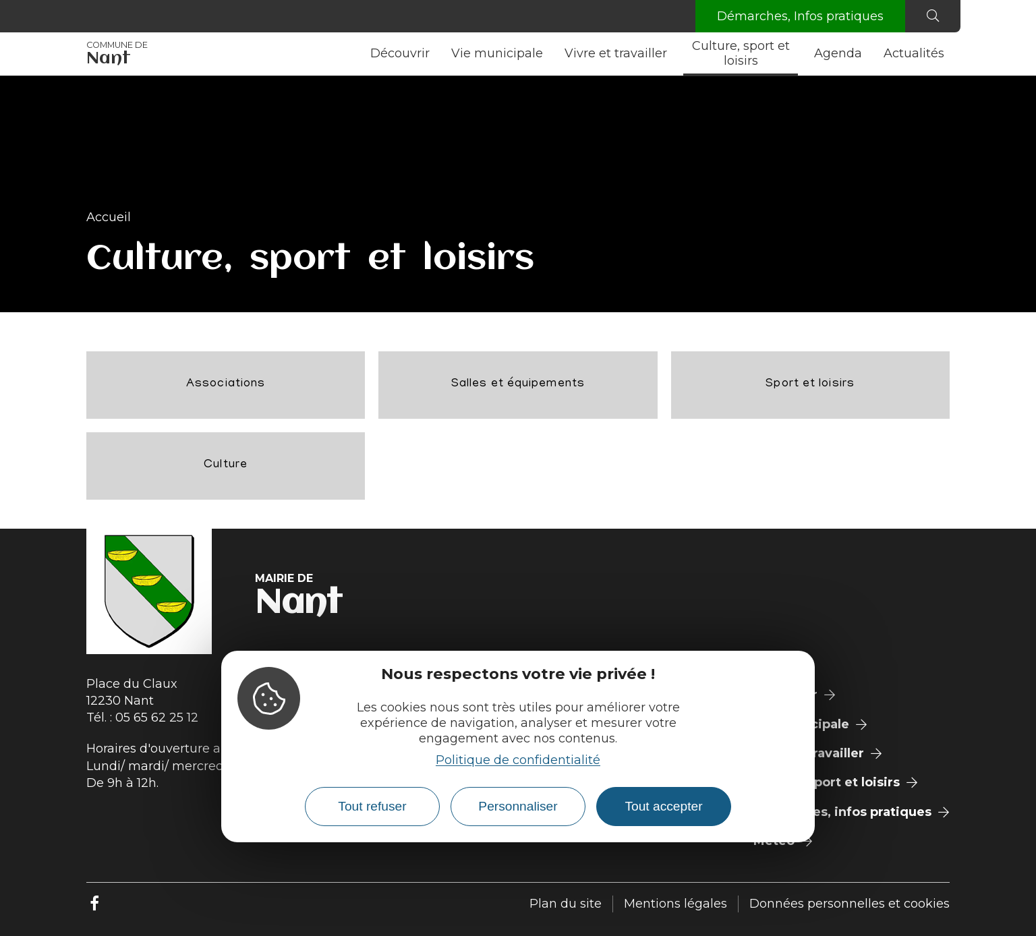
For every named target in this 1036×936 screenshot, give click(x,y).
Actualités (914, 53)
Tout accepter (663, 806)
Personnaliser (517, 806)
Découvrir (400, 53)
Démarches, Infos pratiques (800, 16)
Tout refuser (372, 806)
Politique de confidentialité (518, 760)
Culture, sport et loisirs (741, 53)
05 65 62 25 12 (156, 717)
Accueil (108, 217)
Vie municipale (497, 53)
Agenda (838, 53)
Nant (117, 53)
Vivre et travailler (616, 53)
